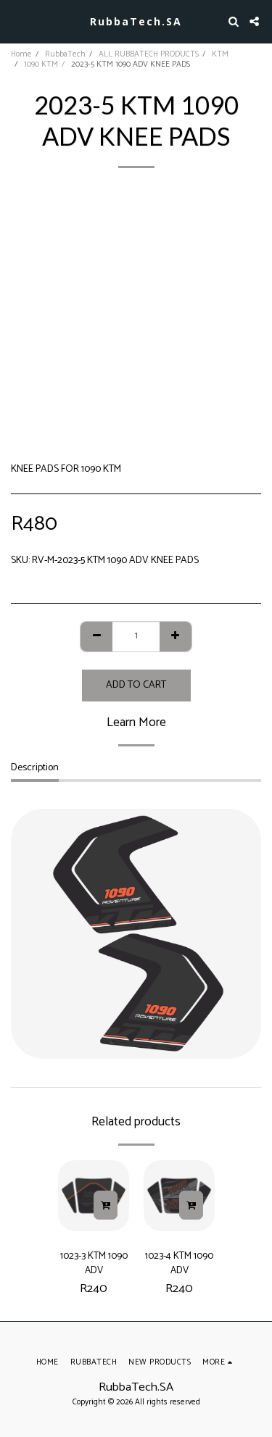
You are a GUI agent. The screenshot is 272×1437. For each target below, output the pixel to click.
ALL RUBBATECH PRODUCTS (149, 54)
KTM (220, 54)
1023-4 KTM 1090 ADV (179, 1263)
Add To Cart (136, 685)
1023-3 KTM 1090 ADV (94, 1263)
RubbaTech (65, 54)
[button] (16, 21)
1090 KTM (41, 64)
